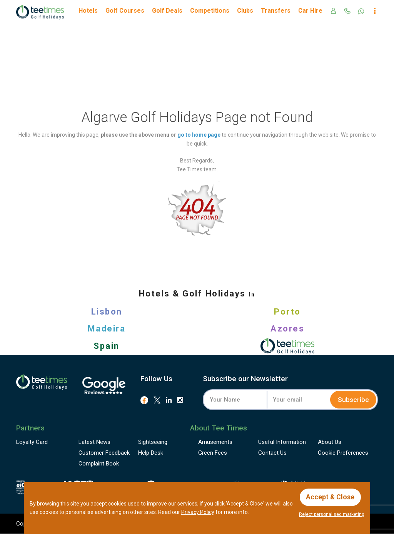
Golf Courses (124, 10)
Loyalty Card (32, 442)
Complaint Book (98, 463)
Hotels (88, 10)
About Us (329, 442)
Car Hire (310, 10)
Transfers (275, 10)
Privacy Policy (197, 512)
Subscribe (352, 399)
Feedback (104, 453)
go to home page (198, 135)
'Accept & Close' (245, 503)
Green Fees (212, 453)
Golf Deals (167, 10)
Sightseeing (152, 442)
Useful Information (282, 442)
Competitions (209, 10)
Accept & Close (330, 496)
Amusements (215, 442)
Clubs (245, 10)
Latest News (94, 442)
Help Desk (150, 453)
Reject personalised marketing (331, 514)
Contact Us (272, 453)
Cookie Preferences (343, 453)
